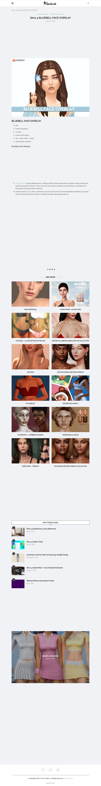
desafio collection (50, 656)
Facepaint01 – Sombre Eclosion (30, 435)
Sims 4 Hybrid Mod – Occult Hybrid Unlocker (45, 568)
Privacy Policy (68, 778)
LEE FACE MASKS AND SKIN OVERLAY (70, 372)
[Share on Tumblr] (54, 269)
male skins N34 (30, 309)
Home (13, 10)
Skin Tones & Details (57, 14)
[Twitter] (50, 770)
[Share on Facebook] (47, 269)
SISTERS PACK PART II (70, 403)
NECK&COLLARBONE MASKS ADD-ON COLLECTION (70, 341)
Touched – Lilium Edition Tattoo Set (30, 341)
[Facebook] (43, 770)
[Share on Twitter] (50, 269)
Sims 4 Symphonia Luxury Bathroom (41, 529)
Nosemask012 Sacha (70, 435)
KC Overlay (30, 403)
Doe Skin (30, 372)
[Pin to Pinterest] (52, 269)
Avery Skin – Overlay (30, 466)
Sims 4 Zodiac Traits (35, 542)
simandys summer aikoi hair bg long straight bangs (47, 555)
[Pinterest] (58, 770)
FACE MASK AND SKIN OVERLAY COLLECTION (70, 466)
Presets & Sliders (42, 14)
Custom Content (20, 183)
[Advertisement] (50, 40)
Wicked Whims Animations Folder (40, 581)
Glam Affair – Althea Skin (70, 309)
